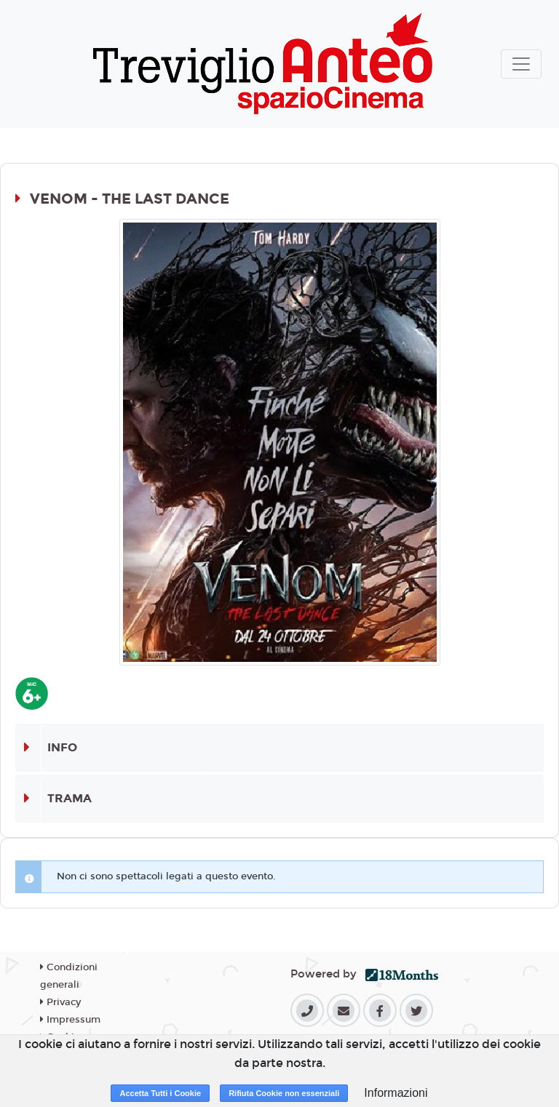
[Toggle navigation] (521, 64)
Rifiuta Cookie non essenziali (284, 1093)
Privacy (60, 1002)
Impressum (70, 1020)
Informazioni (395, 1093)
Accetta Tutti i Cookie (160, 1093)
